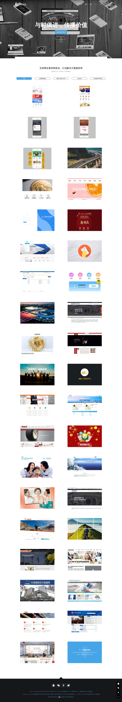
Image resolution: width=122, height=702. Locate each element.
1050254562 (73, 691)
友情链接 (90, 691)
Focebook (63, 685)
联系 (106, 4)
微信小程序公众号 (61, 78)
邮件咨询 (118, 688)
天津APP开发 (47, 694)
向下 (61, 39)
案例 (96, 4)
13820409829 (82, 691)
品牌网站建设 (42, 78)
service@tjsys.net (64, 691)
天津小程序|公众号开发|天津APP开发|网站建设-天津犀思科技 (20, 4)
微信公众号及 (54, 694)
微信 (58, 685)
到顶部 (118, 696)
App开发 (79, 78)
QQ (53, 685)
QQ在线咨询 (118, 684)
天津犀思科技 (36, 694)
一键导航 (118, 692)
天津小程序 (41, 694)
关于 (101, 4)
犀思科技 (3, 247)
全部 (24, 78)
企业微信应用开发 (97, 78)
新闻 (86, 4)
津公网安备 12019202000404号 (66, 697)
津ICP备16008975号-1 (90, 694)
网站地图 (98, 694)
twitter (68, 685)
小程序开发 (59, 694)
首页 (81, 4)
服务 (91, 4)
